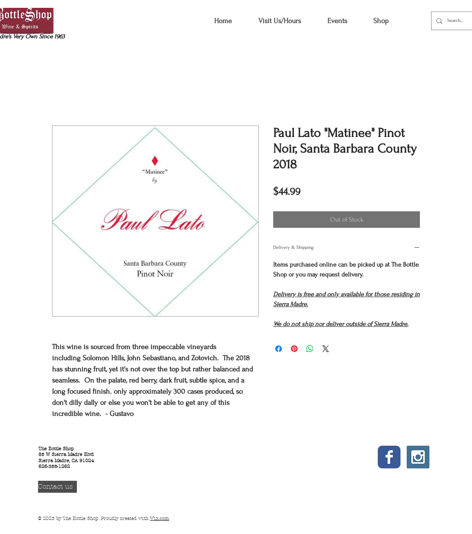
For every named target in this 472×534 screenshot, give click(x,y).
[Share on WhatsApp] (310, 349)
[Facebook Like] (391, 481)
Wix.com (159, 518)
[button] (380, 21)
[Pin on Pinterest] (294, 349)
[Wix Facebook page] (389, 457)
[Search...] (458, 21)
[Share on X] (326, 349)
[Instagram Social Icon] (418, 457)
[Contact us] (57, 487)
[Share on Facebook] (279, 349)
